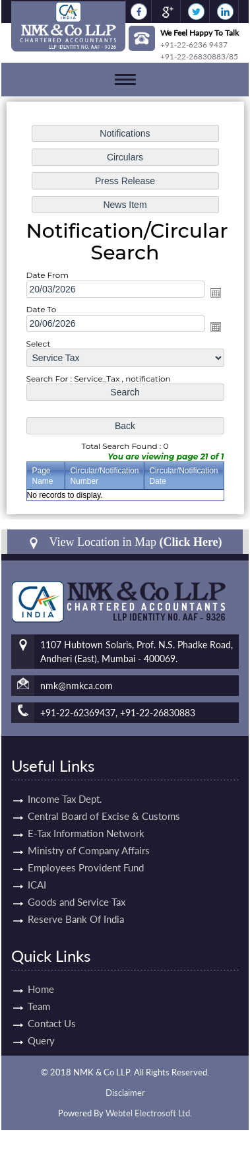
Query (26, 1040)
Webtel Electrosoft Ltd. (149, 1113)
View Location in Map (125, 542)
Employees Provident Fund (86, 852)
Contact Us (37, 1023)
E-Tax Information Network (86, 818)
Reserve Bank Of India (76, 904)
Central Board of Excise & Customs (104, 801)
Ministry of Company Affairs (89, 835)
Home (26, 989)
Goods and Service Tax (76, 887)
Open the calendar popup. (215, 292)
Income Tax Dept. (65, 784)
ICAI (37, 869)
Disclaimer (125, 1092)
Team (24, 1006)
